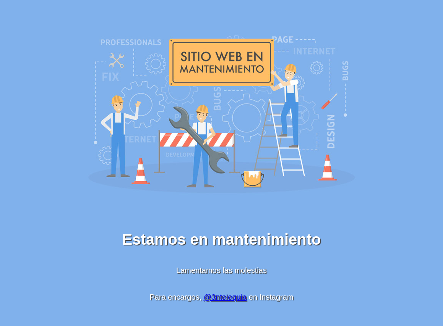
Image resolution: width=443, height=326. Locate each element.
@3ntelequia (225, 297)
